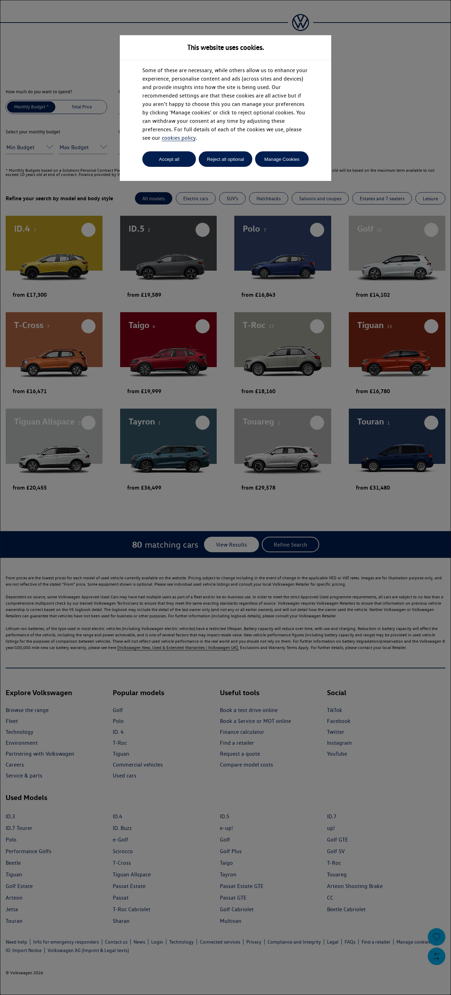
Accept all (169, 159)
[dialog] (225, 497)
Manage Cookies (281, 159)
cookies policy (179, 137)
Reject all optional (225, 159)
